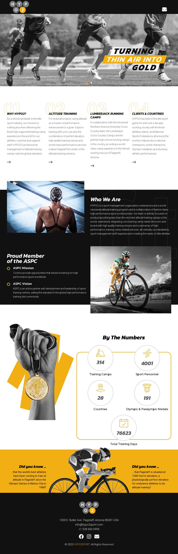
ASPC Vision (22, 283)
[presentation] (2, 51)
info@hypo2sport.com (89, 524)
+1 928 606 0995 (89, 529)
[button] (86, 82)
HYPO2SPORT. (82, 544)
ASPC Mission (23, 268)
